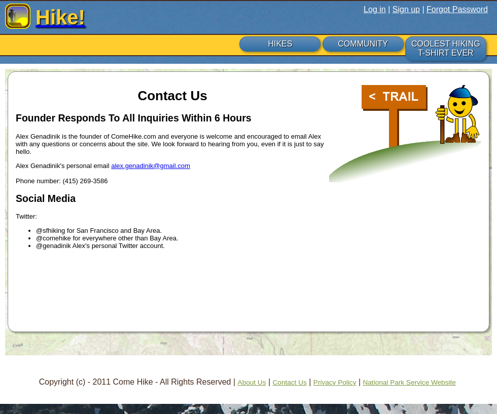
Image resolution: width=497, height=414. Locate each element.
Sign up (406, 9)
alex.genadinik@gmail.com (150, 166)
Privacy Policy (335, 382)
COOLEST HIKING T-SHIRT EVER (445, 48)
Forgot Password (457, 9)
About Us (252, 382)
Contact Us (290, 382)
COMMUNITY (363, 43)
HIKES (280, 43)
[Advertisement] (248, 293)
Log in (375, 9)
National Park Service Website (409, 382)
